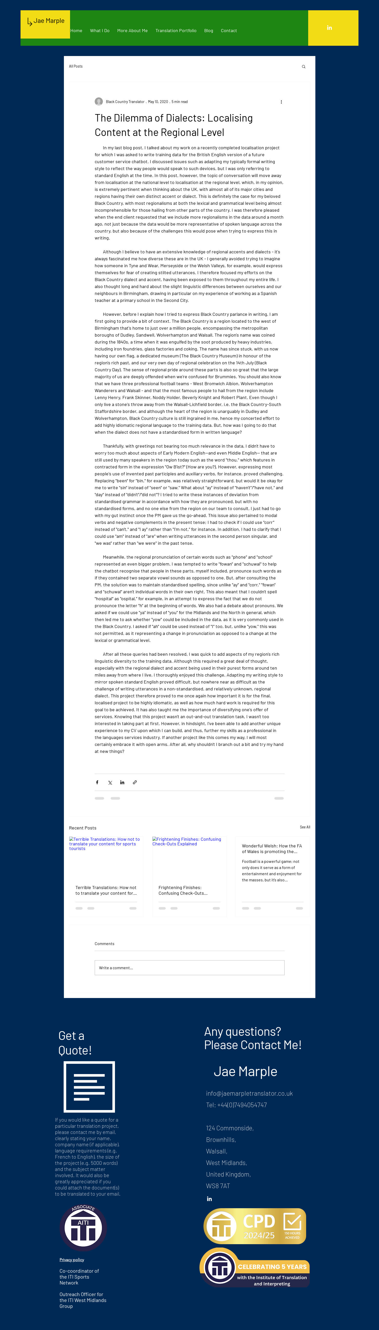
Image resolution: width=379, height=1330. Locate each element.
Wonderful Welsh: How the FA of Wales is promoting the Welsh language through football (272, 848)
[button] (303, 66)
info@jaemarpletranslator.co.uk (249, 1093)
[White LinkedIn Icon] (329, 27)
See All (305, 827)
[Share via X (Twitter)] (109, 782)
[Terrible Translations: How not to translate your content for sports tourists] (106, 857)
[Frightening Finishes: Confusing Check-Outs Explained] (189, 857)
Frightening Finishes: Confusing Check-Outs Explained (181, 890)
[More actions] (281, 101)
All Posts (76, 66)
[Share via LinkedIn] (122, 782)
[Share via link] (134, 782)
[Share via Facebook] (97, 782)
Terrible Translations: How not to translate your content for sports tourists (106, 890)
